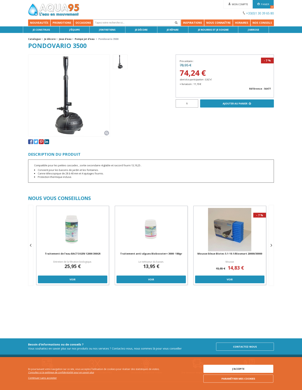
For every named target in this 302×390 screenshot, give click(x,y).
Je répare (178, 29)
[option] (120, 62)
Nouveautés (39, 22)
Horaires (241, 22)
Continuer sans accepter (42, 378)
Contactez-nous (245, 346)
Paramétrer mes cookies (238, 378)
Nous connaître (218, 22)
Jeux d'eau (65, 39)
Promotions (62, 22)
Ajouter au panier (235, 103)
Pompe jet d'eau (85, 39)
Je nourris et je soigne (218, 29)
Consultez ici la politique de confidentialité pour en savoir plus (61, 372)
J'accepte (238, 369)
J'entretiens (112, 29)
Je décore (146, 29)
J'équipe (80, 29)
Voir (73, 279)
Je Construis (46, 29)
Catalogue (34, 39)
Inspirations (192, 22)
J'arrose (258, 29)
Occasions (83, 22)
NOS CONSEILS (262, 22)
